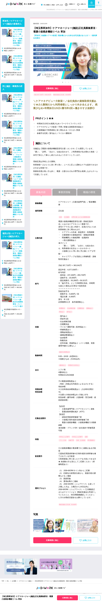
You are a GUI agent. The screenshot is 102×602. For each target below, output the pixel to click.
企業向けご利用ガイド (15, 565)
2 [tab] (66, 81)
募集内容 (41, 191)
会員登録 (91, 3)
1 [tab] (63, 81)
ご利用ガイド (69, 4)
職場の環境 (89, 191)
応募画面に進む (52, 88)
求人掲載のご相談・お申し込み (50, 4)
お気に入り (81, 4)
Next (94, 60)
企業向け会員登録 (15, 570)
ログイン (98, 3)
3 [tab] (69, 81)
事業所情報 (64, 191)
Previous (36, 60)
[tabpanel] (65, 61)
